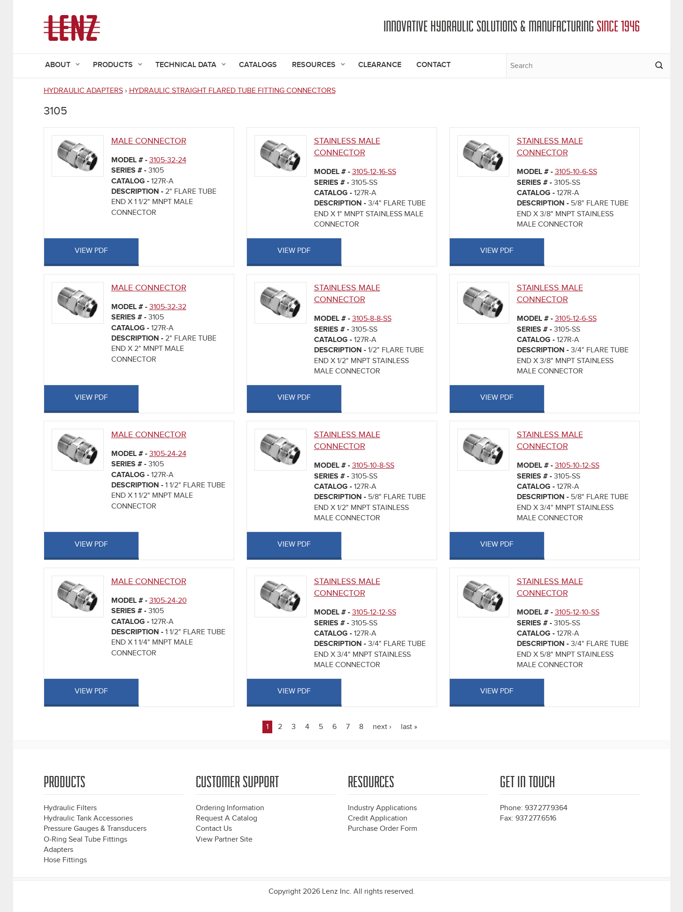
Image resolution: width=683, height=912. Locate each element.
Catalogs (258, 65)
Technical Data (187, 65)
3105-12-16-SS (374, 171)
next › (382, 726)
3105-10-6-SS (576, 171)
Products (113, 65)
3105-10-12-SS (577, 465)
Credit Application (377, 818)
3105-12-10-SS (577, 612)
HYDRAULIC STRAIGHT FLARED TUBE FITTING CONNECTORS (232, 90)
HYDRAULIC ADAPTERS (83, 90)
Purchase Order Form (382, 828)
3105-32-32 (167, 307)
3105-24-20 (168, 600)
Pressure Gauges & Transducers (95, 828)
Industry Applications (382, 808)
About (59, 65)
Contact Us (214, 828)
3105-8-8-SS (371, 318)
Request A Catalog (226, 818)
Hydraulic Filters (70, 808)
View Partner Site (224, 839)
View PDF (91, 250)
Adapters (58, 849)
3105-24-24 (167, 453)
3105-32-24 (167, 160)
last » (409, 726)
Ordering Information (230, 808)
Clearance (379, 65)
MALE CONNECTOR (148, 141)
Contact (433, 65)
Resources (314, 65)
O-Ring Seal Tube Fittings (85, 839)
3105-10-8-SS (373, 465)
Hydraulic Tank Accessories (88, 818)
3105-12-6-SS (576, 318)
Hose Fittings (65, 860)
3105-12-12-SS (374, 612)
